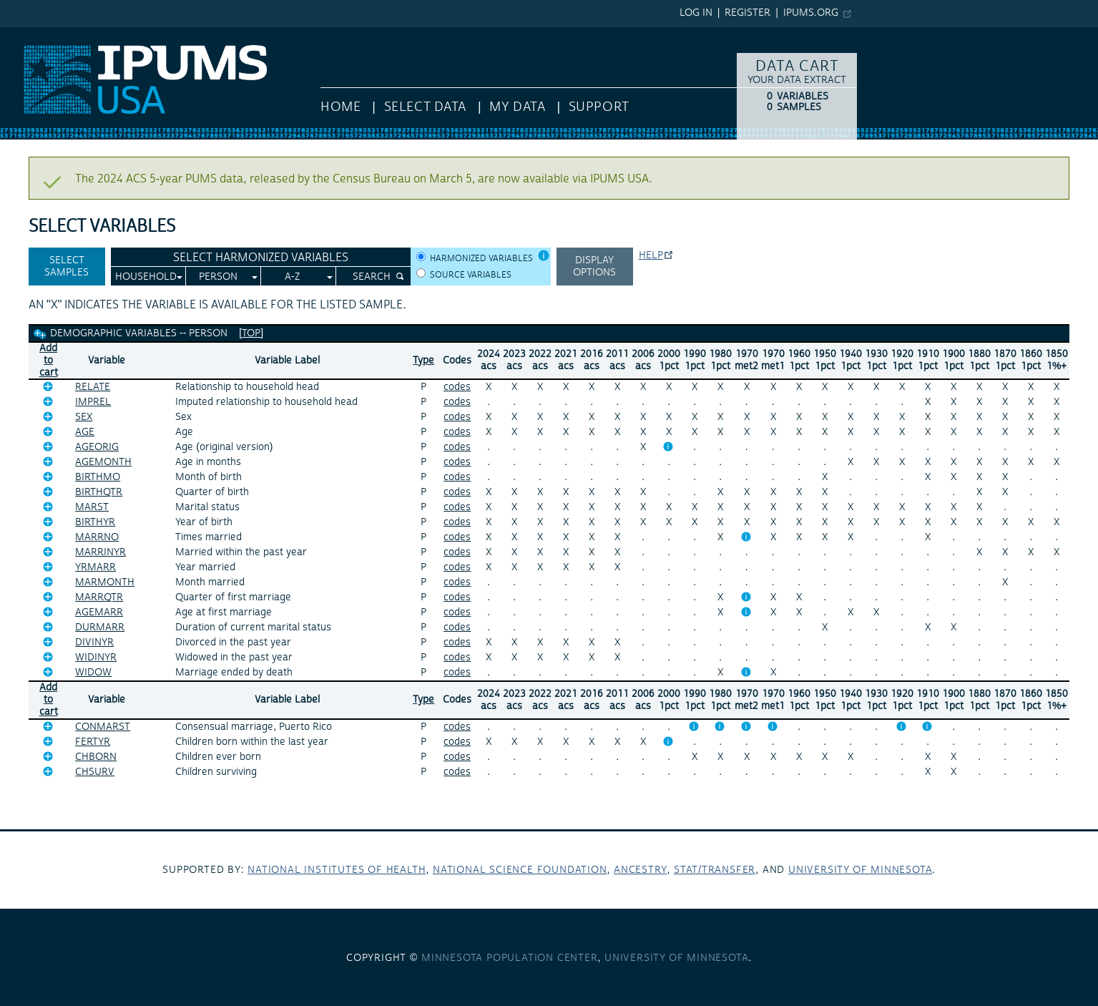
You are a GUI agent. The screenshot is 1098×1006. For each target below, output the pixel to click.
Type (423, 360)
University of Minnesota (860, 870)
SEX (83, 417)
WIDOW (93, 672)
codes (457, 387)
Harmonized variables (481, 258)
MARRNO (97, 537)
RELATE (92, 387)
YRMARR (95, 567)
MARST (92, 507)
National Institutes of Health (336, 870)
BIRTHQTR (98, 492)
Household (146, 276)
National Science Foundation (520, 870)
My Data (517, 107)
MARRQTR (99, 597)
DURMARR (99, 627)
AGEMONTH (103, 462)
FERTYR (92, 742)
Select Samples (66, 266)
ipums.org (810, 12)
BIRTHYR (95, 522)
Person (218, 276)
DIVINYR (94, 642)
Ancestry (640, 870)
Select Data (425, 107)
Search (372, 276)
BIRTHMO (97, 477)
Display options (594, 266)
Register (747, 12)
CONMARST (102, 727)
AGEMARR (99, 612)
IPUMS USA (29, 34)
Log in (696, 12)
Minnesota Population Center (509, 958)
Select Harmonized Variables (260, 257)
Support (599, 107)
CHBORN (96, 757)
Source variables (470, 275)
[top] (251, 333)
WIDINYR (96, 657)
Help (651, 255)
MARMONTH (104, 582)
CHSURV (94, 772)
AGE (84, 432)
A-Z (292, 276)
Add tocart (48, 360)
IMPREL (93, 402)
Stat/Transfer (714, 870)
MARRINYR (100, 552)
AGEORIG (97, 447)
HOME (340, 107)
